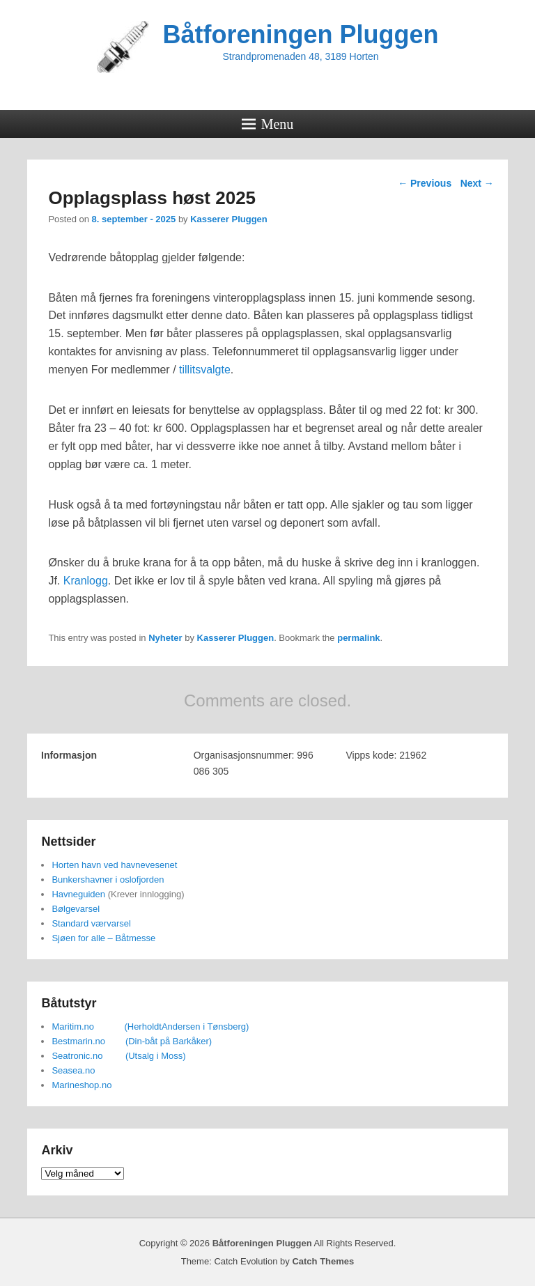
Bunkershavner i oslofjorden (108, 879)
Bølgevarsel (76, 909)
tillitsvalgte (205, 369)
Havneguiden (78, 894)
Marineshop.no (81, 1085)
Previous (424, 183)
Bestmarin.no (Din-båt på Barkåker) (132, 1041)
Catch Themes (323, 1261)
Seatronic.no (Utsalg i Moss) (118, 1056)
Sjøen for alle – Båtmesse (103, 938)
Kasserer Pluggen (229, 219)
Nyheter (165, 638)
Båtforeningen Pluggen (301, 34)
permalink (358, 638)
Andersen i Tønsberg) (205, 1026)
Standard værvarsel (91, 923)
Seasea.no (73, 1070)
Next (477, 183)
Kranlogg (85, 581)
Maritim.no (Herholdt (107, 1026)
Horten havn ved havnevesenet (114, 865)
